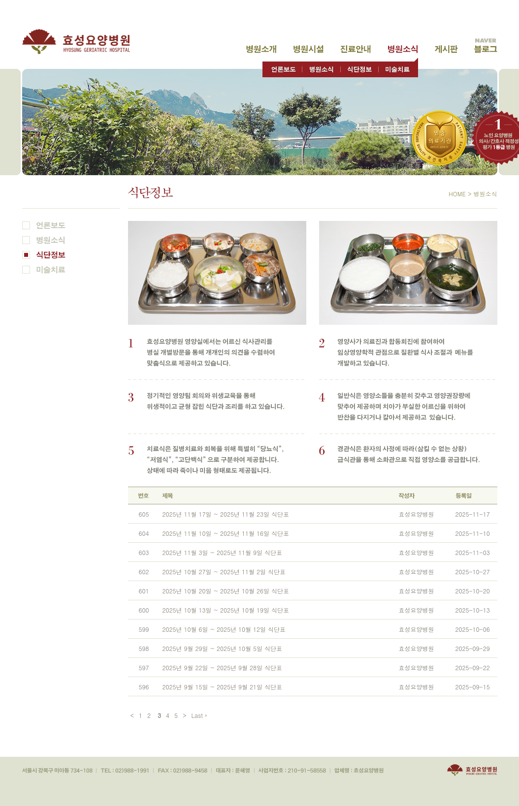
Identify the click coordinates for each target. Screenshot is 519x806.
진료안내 (355, 49)
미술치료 (398, 67)
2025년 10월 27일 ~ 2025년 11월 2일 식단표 (224, 571)
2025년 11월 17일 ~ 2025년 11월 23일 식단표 (225, 514)
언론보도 (282, 67)
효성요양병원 (81, 41)
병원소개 (261, 49)
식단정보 (359, 67)
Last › (199, 715)
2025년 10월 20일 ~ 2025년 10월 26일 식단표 (225, 591)
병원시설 (308, 49)
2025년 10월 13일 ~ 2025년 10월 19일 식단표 (225, 610)
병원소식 (402, 49)
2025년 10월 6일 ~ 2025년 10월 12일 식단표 (224, 629)
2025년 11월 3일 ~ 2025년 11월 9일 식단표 (222, 552)
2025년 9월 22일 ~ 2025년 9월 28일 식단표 (222, 667)
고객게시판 (446, 49)
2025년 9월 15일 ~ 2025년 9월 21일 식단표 (222, 686)
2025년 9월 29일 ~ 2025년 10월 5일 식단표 (222, 648)
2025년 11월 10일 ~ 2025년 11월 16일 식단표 (225, 533)
